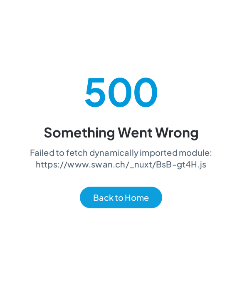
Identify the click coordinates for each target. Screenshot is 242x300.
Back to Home (121, 197)
